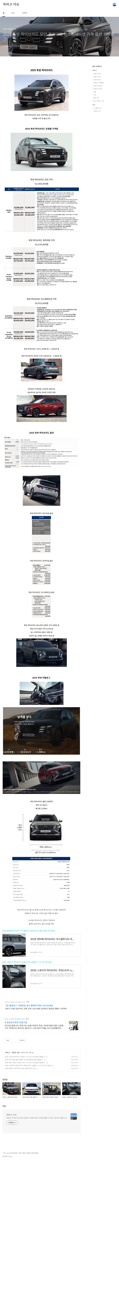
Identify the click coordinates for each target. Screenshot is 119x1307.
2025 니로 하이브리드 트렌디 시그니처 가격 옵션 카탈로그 (25, 1157)
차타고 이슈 (11, 4)
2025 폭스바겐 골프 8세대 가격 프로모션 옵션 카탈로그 (24, 1160)
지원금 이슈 (97, 111)
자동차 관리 (97, 80)
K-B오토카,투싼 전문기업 (16, 1123)
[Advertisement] (41, 490)
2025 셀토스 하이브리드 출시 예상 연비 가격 (20, 1169)
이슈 (93, 105)
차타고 (7, 1153)
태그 (13, 12)
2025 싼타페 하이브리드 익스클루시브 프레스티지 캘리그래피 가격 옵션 (28, 997)
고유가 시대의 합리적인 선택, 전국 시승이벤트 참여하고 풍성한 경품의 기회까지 (36, 1109)
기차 (94, 95)
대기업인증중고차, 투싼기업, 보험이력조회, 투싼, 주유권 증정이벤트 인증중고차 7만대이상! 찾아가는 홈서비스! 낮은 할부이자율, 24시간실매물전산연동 (34, 1127)
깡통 (94, 92)
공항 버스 (96, 98)
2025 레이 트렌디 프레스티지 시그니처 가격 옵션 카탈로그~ (25, 1163)
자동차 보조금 (97, 86)
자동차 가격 (97, 77)
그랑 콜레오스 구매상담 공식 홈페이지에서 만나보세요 (29, 1106)
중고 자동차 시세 (98, 101)
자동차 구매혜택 (98, 83)
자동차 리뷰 (16, 1153)
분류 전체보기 (97, 66)
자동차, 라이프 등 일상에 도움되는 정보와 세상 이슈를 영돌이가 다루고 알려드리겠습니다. (36, 1218)
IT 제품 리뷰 (97, 108)
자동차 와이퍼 (97, 89)
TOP (114, 1254)
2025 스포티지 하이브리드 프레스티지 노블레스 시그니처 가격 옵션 (27, 1028)
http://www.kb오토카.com (15, 1119)
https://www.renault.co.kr (15, 1103)
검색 (109, 4)
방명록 (24, 12)
